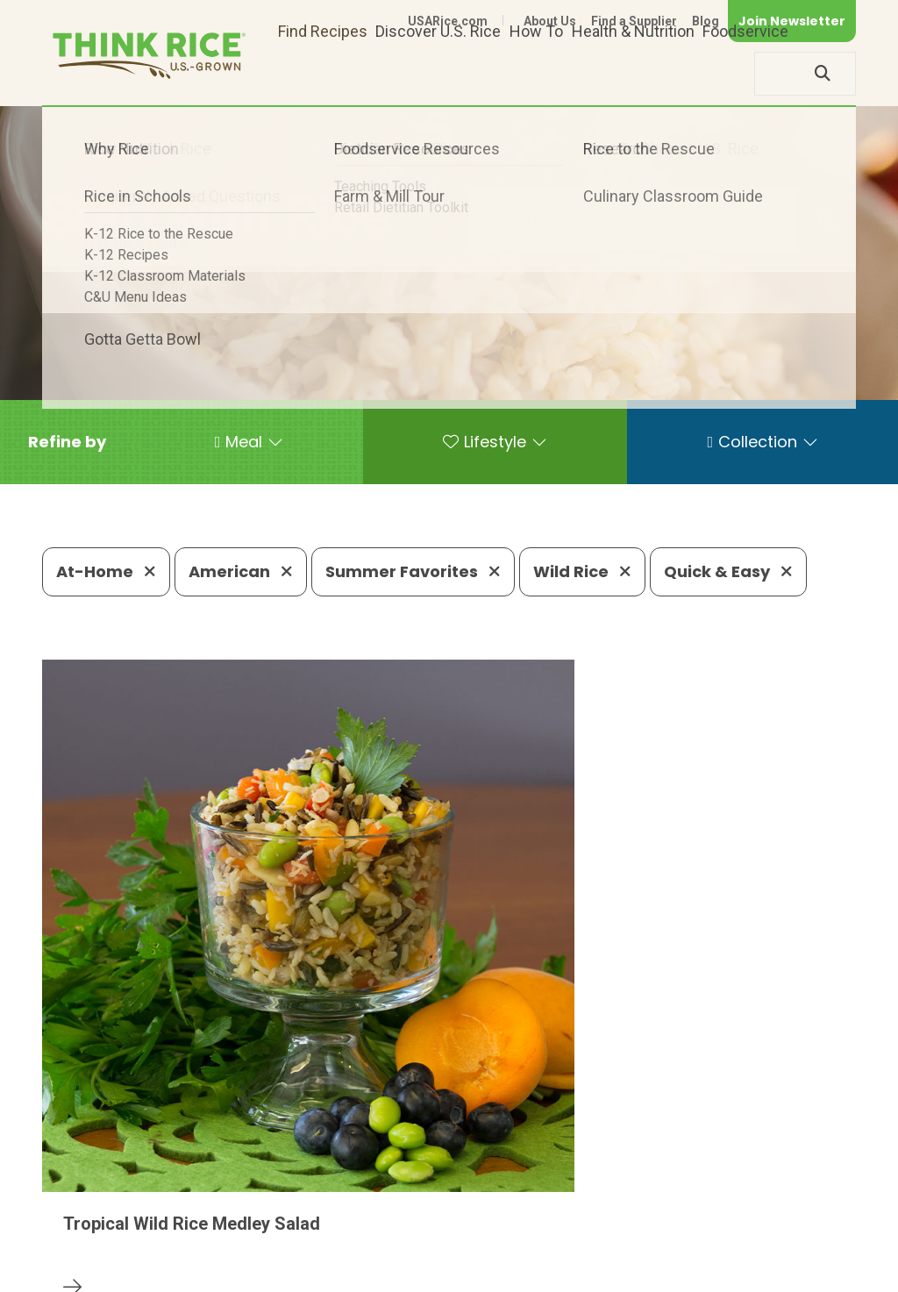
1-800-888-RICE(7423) (422, 1197)
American (241, 571)
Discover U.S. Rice (438, 73)
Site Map (717, 1250)
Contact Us (525, 1250)
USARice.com (448, 21)
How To (536, 73)
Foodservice (745, 73)
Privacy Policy (624, 1250)
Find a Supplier (634, 21)
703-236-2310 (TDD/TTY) (623, 1197)
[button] (67, 442)
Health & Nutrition (633, 73)
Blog (705, 21)
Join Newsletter (791, 21)
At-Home (106, 571)
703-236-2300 (258, 1197)
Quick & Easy (728, 571)
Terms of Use (806, 1250)
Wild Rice (582, 571)
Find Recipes (322, 73)
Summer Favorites (413, 571)
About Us (550, 21)
